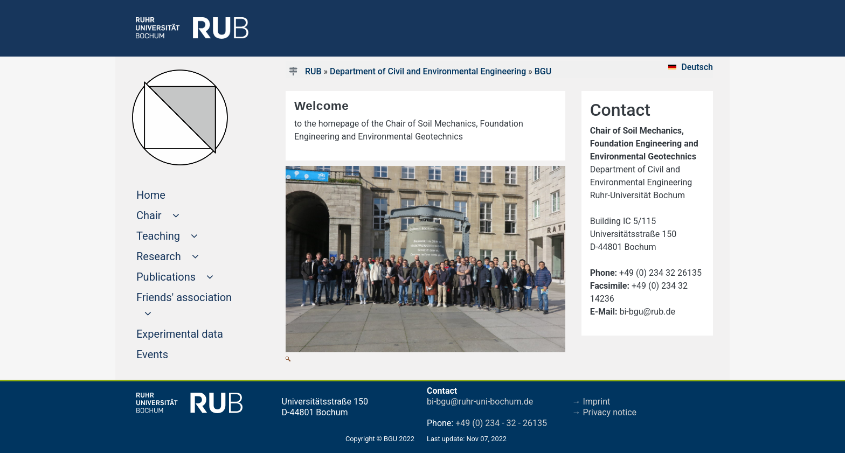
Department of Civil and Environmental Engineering (428, 71)
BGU (543, 71)
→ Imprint (591, 401)
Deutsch (697, 67)
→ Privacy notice (604, 412)
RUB (313, 71)
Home (171, 193)
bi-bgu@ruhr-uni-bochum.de (480, 401)
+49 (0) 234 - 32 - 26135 (501, 423)
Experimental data (194, 332)
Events (172, 353)
